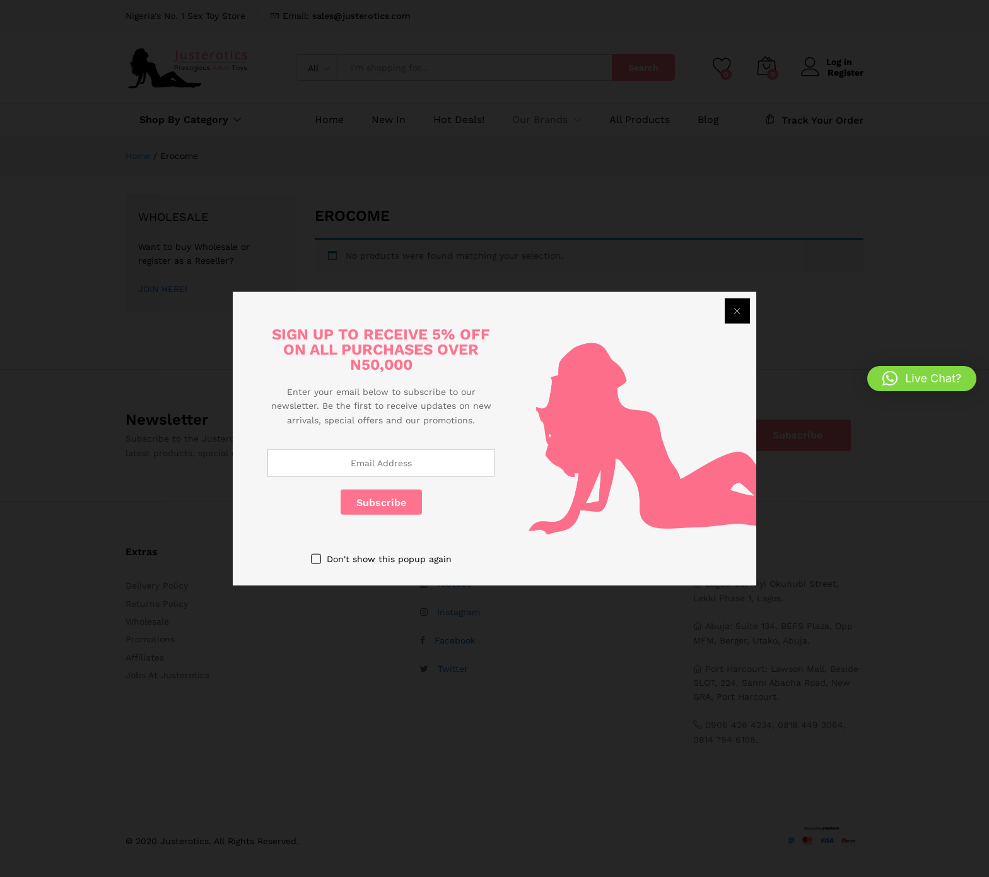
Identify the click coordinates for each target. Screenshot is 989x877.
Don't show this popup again (389, 559)
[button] (921, 378)
